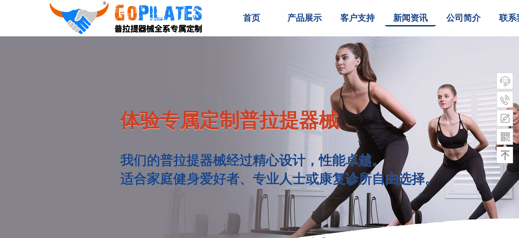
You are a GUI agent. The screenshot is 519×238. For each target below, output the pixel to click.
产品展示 (304, 18)
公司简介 (463, 18)
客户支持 (357, 18)
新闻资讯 (410, 18)
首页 (251, 18)
